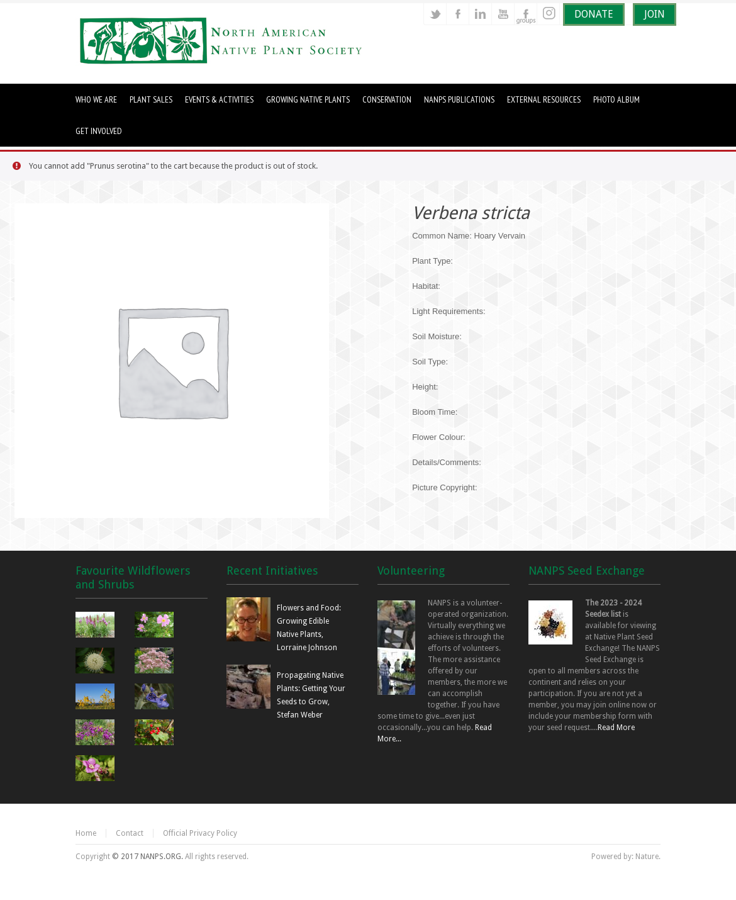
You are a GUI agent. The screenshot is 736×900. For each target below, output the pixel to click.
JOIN (654, 14)
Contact (129, 833)
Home (85, 833)
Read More (616, 727)
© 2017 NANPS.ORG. (147, 856)
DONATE (593, 14)
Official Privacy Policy (200, 833)
